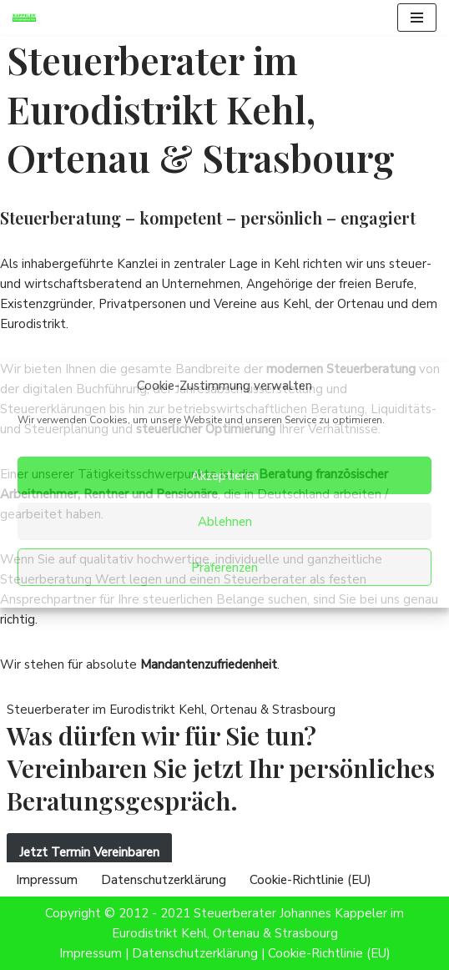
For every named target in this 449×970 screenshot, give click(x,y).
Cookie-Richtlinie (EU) (310, 879)
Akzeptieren (225, 475)
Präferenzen (224, 567)
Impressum (47, 879)
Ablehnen (225, 521)
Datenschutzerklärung (163, 879)
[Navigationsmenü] (416, 17)
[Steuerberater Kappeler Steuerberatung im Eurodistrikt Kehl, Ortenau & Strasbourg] (28, 18)
